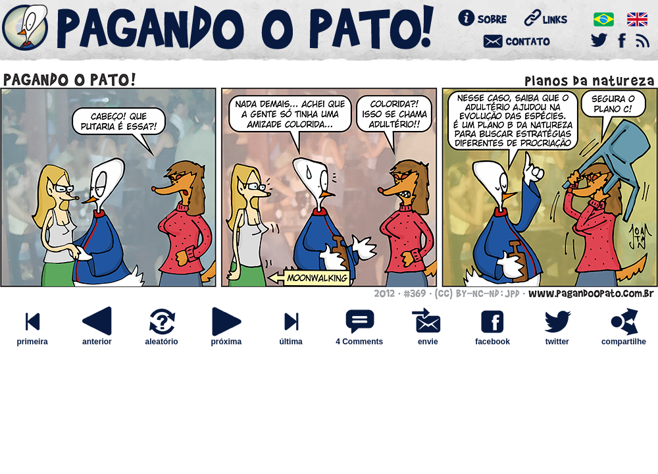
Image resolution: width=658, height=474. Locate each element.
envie (428, 338)
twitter (557, 338)
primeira (32, 338)
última (291, 338)
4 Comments (359, 341)
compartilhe (623, 338)
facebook (492, 338)
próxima (226, 338)
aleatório (162, 338)
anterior (97, 338)
